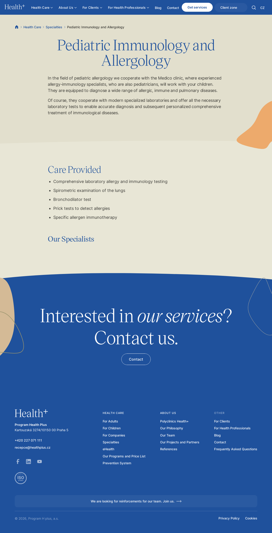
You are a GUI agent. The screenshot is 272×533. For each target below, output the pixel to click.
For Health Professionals (232, 428)
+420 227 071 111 (28, 440)
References (168, 449)
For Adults (110, 421)
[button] (253, 7)
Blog (217, 435)
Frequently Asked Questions (235, 449)
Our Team (167, 435)
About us (168, 413)
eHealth (108, 449)
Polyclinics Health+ (174, 421)
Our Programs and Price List (124, 456)
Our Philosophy (171, 428)
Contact (220, 442)
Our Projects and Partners (179, 442)
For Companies (114, 435)
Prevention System (117, 463)
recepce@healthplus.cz (33, 447)
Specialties (54, 27)
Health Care (32, 27)
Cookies (251, 518)
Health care (113, 413)
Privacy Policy (229, 518)
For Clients (222, 421)
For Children (112, 428)
